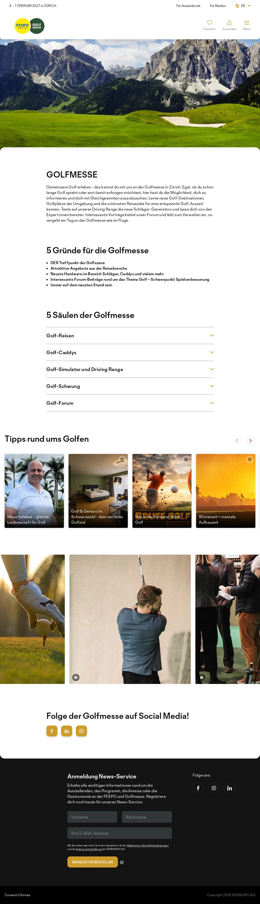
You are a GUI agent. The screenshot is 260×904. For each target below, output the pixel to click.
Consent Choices (17, 895)
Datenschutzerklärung (89, 849)
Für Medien (218, 6)
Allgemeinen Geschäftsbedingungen (148, 845)
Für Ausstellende (188, 6)
